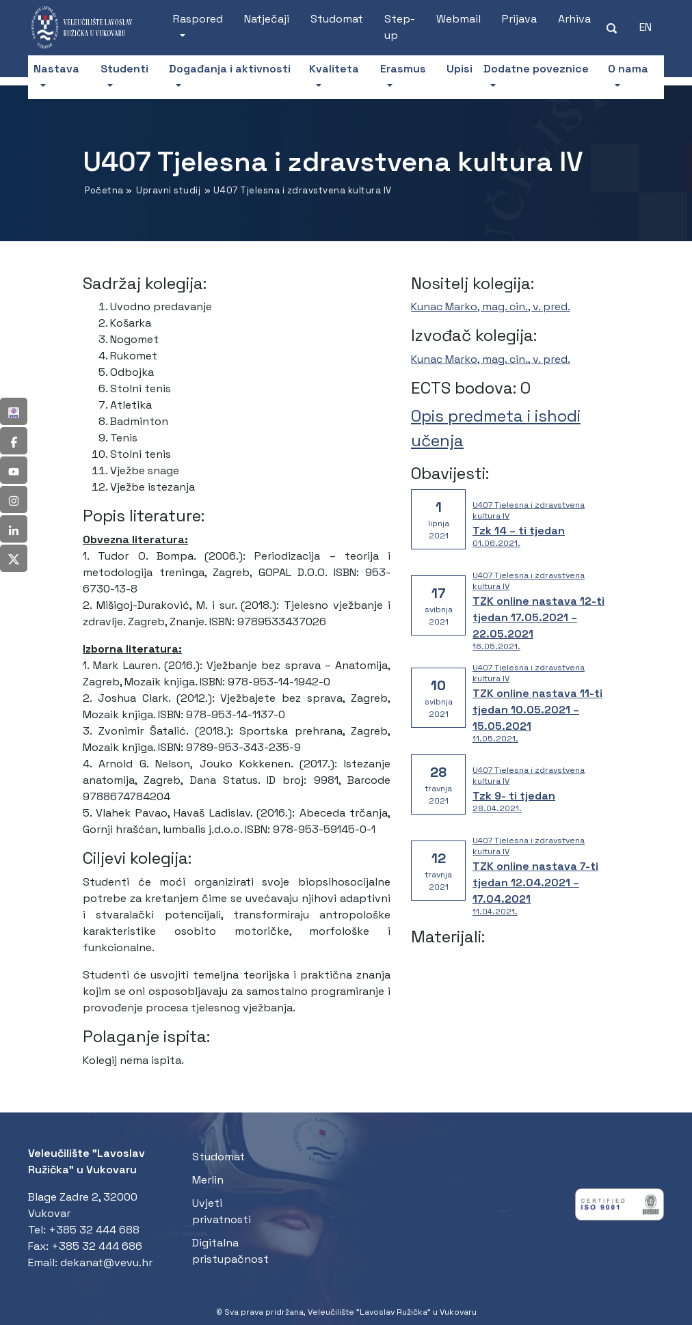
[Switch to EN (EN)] (645, 27)
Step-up (399, 27)
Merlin (208, 1180)
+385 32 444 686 (96, 1246)
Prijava (519, 19)
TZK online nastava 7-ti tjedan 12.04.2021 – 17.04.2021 (535, 882)
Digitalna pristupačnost (230, 1250)
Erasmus (403, 69)
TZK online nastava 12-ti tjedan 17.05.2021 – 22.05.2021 (538, 617)
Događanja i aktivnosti (230, 69)
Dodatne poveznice (536, 69)
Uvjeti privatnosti (221, 1211)
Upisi (460, 69)
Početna (104, 190)
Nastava (56, 69)
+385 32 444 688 (94, 1229)
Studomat (336, 19)
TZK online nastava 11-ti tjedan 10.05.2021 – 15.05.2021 (537, 709)
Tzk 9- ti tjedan (514, 796)
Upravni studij (168, 190)
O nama (628, 69)
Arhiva (574, 19)
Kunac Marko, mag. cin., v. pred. (490, 306)
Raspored (198, 19)
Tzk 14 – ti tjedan (519, 530)
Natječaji (266, 19)
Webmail (458, 19)
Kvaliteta (334, 69)
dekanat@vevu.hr (106, 1262)
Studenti (124, 69)
